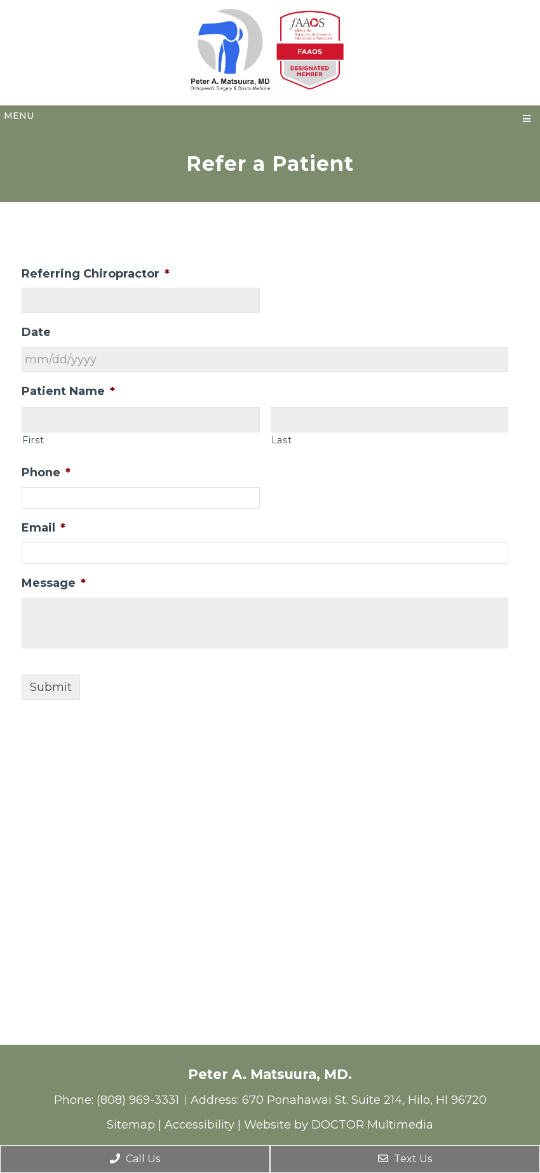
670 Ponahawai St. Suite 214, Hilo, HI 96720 (364, 1100)
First (33, 440)
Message (54, 583)
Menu (19, 115)
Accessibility (199, 1125)
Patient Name (68, 391)
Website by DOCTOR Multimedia (338, 1125)
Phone (46, 472)
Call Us (135, 1159)
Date (36, 332)
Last (281, 440)
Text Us (405, 1159)
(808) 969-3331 (139, 1100)
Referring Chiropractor (96, 274)
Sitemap (131, 1125)
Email (43, 528)
